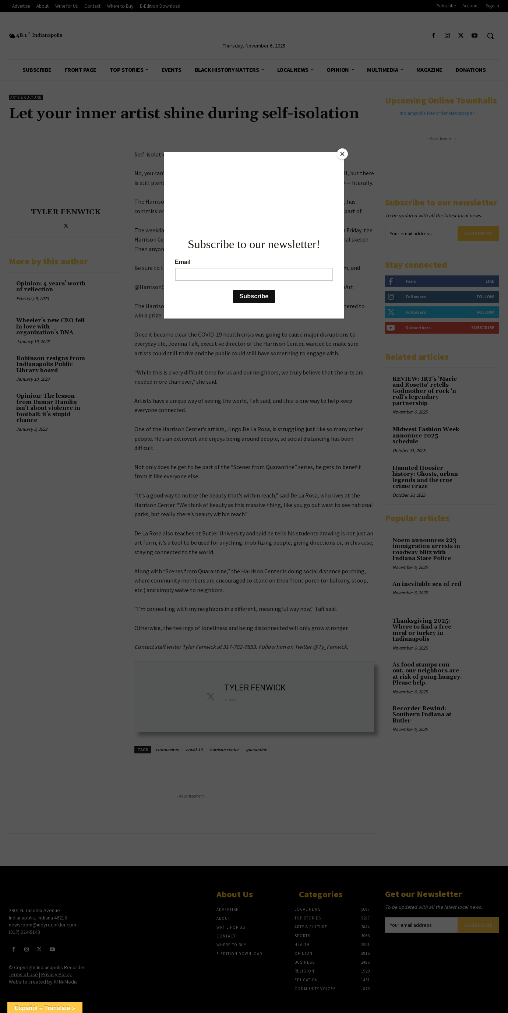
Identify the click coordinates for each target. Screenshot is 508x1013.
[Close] (342, 153)
